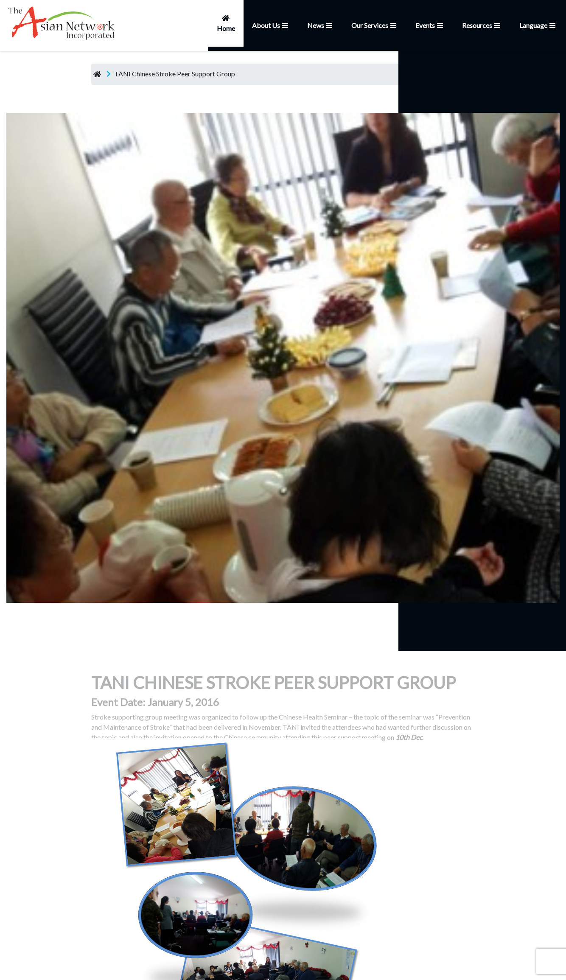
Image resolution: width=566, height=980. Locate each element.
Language (538, 25)
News (320, 25)
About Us (271, 25)
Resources (482, 25)
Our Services (374, 25)
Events (430, 25)
